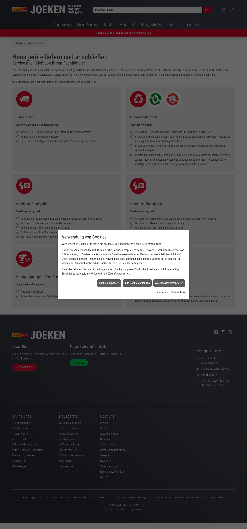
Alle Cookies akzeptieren (169, 275)
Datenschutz (178, 284)
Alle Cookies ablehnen (137, 275)
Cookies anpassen (109, 275)
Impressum (162, 284)
